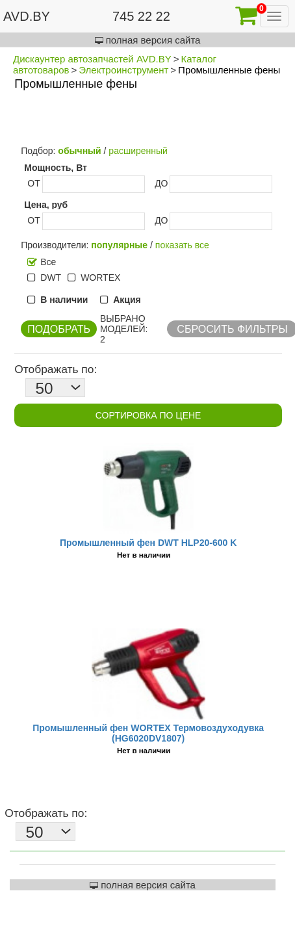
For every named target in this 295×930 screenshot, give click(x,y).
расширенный (138, 151)
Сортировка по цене (148, 415)
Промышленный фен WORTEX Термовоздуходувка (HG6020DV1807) (148, 733)
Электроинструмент (123, 69)
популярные (119, 245)
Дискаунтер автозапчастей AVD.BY (92, 58)
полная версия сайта (148, 39)
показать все (182, 245)
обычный (79, 151)
